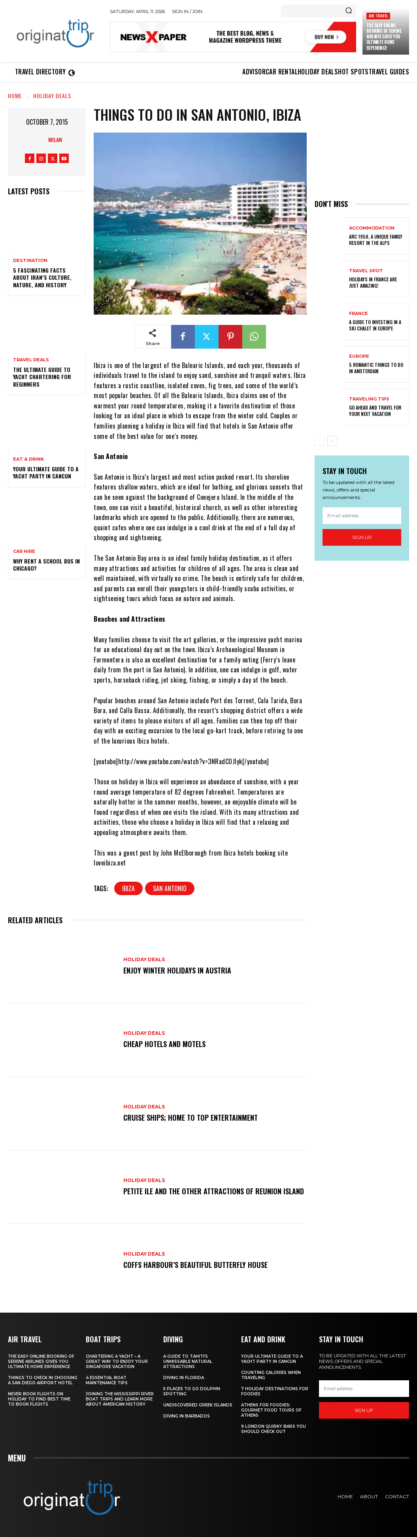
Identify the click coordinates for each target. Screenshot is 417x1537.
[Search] (348, 11)
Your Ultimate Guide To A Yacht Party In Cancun (46, 472)
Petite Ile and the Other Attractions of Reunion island (213, 1191)
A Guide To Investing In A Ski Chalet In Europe (375, 325)
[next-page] (332, 441)
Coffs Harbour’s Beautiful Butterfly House (195, 1265)
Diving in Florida (183, 1377)
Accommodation (371, 228)
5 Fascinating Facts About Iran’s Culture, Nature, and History (42, 277)
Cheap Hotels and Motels (164, 1044)
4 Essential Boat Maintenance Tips (107, 1380)
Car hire (24, 551)
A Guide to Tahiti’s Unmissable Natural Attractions (187, 1361)
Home (15, 95)
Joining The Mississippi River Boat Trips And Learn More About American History (120, 1399)
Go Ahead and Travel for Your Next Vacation (375, 410)
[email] (362, 515)
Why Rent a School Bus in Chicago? (46, 564)
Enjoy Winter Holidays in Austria (177, 970)
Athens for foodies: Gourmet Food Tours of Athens (271, 1410)
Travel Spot (366, 271)
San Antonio (170, 888)
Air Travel (378, 16)
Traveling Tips (369, 399)
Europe (359, 356)
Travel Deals (31, 360)
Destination (30, 260)
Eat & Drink (28, 459)
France (358, 313)
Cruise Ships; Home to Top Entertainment (190, 1117)
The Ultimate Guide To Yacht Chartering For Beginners (42, 376)
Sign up (362, 537)
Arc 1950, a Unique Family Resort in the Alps (375, 239)
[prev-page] (320, 441)
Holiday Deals (52, 95)
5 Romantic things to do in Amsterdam (376, 367)
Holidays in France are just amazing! (373, 282)
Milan (55, 139)
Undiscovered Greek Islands (197, 1405)
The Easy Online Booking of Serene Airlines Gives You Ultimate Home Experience (384, 36)
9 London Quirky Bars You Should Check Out (273, 1429)
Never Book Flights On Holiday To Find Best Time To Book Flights (39, 1399)
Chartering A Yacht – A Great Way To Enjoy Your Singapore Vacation (117, 1361)
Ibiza (128, 888)
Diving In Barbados (186, 1416)
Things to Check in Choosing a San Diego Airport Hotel (42, 1380)
